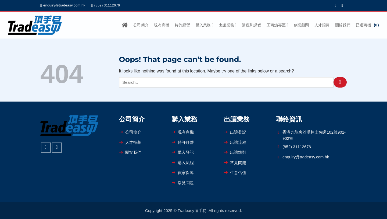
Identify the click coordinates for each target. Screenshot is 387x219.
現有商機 (161, 25)
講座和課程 (251, 25)
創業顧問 (301, 25)
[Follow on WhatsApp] (343, 5)
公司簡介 (141, 25)
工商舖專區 (277, 24)
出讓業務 (227, 24)
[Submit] (340, 82)
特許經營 (182, 25)
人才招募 (322, 25)
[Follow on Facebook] (337, 5)
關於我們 (342, 25)
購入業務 (204, 24)
